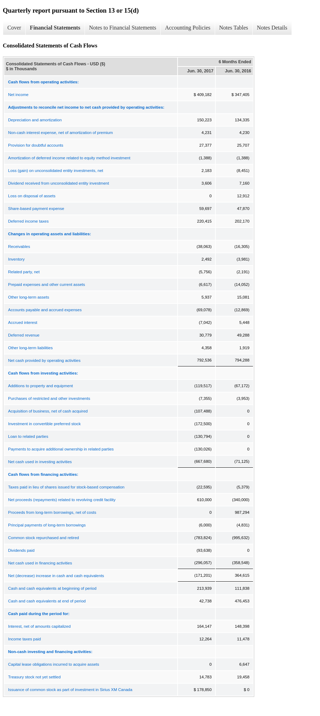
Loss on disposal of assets (31, 196)
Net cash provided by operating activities (44, 360)
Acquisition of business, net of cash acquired (48, 411)
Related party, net (24, 272)
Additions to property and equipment (40, 386)
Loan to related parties (28, 436)
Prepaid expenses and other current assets (46, 284)
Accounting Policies (187, 28)
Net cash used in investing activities (40, 462)
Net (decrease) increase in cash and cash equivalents (56, 576)
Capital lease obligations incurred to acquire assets (53, 664)
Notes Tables (233, 28)
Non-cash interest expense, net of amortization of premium (60, 132)
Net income (18, 94)
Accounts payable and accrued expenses (45, 310)
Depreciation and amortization (35, 120)
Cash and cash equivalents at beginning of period (52, 588)
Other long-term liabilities (30, 348)
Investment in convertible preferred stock (44, 424)
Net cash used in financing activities (40, 563)
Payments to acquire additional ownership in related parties (61, 449)
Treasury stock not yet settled (34, 677)
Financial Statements (55, 28)
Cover (14, 28)
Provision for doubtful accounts (35, 145)
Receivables (19, 246)
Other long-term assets (28, 297)
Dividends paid (21, 550)
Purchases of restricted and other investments (49, 398)
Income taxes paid (24, 639)
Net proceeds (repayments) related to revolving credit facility (61, 500)
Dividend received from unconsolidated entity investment (58, 183)
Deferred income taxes (28, 221)
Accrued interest (22, 322)
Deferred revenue (24, 335)
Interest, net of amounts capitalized (39, 626)
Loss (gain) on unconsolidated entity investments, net (55, 170)
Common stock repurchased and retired (43, 538)
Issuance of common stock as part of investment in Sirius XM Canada (70, 690)
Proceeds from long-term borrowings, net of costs (52, 512)
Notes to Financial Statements (122, 28)
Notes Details (272, 28)
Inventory (16, 259)
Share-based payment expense (36, 208)
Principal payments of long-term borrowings (47, 525)
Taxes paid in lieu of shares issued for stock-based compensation (66, 487)
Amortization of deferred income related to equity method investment (69, 158)
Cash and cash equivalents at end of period (47, 601)
